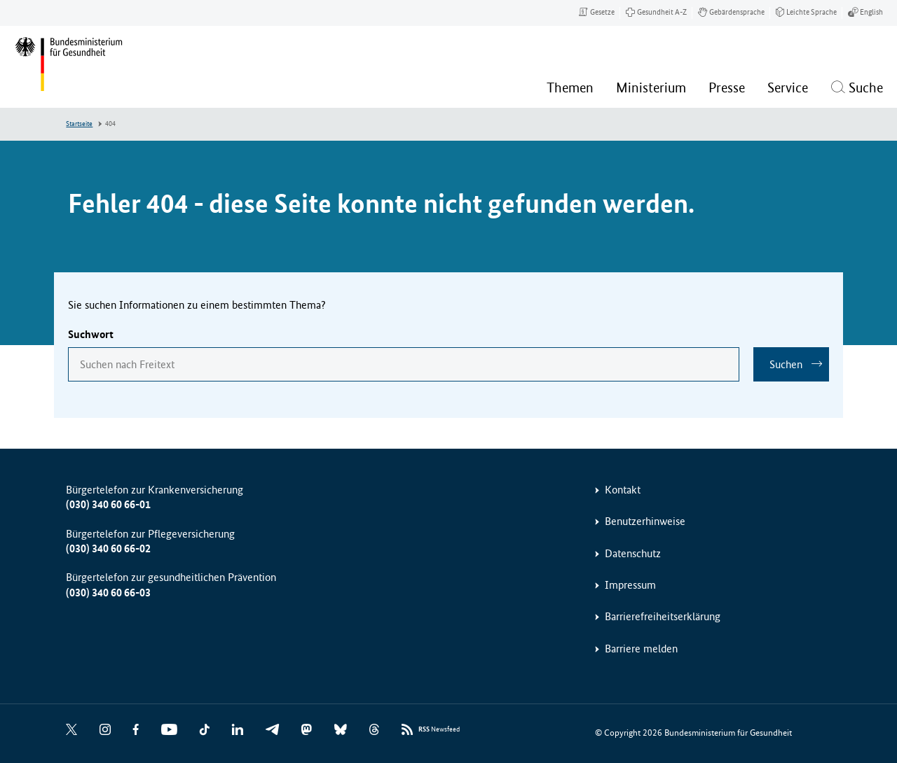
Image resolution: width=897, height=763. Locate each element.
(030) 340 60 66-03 (108, 592)
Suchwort (91, 334)
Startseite (79, 124)
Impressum (630, 585)
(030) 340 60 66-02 (108, 548)
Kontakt (623, 489)
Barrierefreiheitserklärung (662, 616)
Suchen (785, 364)
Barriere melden (641, 648)
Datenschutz (633, 553)
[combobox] (403, 364)
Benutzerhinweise (645, 521)
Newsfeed (439, 729)
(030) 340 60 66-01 (108, 504)
